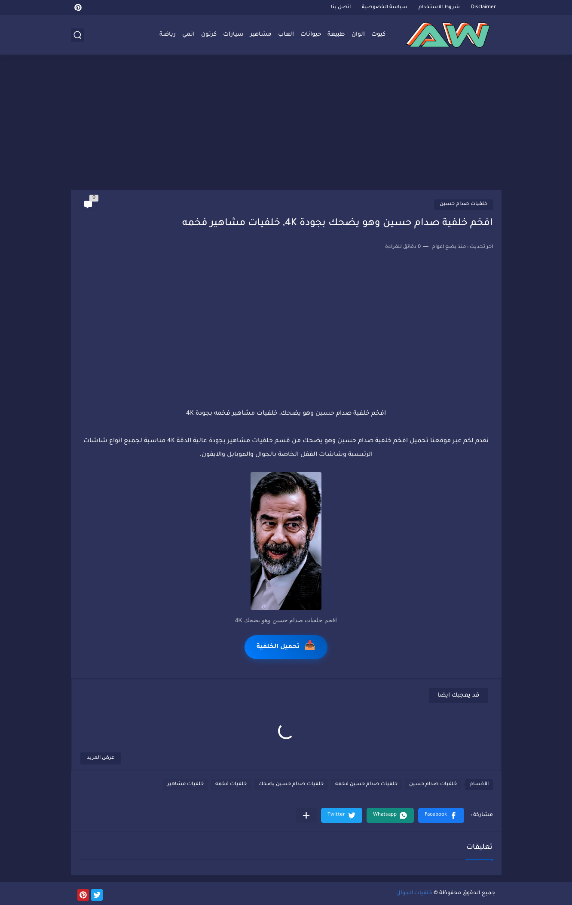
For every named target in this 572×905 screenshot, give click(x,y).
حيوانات (310, 34)
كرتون (209, 34)
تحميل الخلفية (286, 646)
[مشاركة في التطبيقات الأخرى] (306, 815)
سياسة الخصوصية (384, 7)
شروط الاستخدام (439, 7)
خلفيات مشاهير (185, 784)
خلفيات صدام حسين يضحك (291, 784)
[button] (441, 815)
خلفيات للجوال (414, 893)
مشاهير (261, 34)
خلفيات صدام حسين (463, 204)
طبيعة (336, 34)
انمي (188, 34)
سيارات (233, 34)
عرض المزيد (100, 758)
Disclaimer (483, 7)
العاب (286, 34)
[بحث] (77, 35)
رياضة (167, 34)
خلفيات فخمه (231, 784)
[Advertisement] (286, 123)
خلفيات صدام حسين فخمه (366, 784)
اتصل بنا (341, 7)
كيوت (378, 34)
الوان (358, 34)
